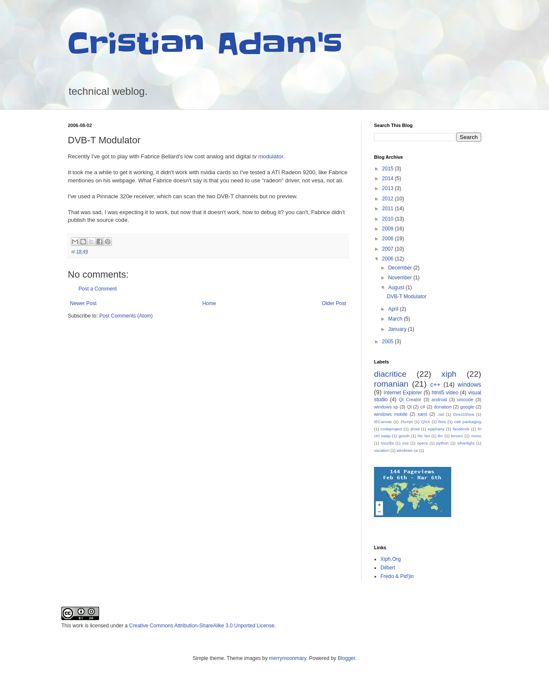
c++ (435, 384)
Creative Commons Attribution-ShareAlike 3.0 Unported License (201, 626)
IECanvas (383, 421)
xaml (422, 414)
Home (209, 303)
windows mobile (390, 414)
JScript (406, 421)
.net (440, 414)
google (467, 406)
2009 (388, 229)
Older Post (334, 303)
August (397, 288)
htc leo (423, 435)
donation (442, 406)
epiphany (436, 429)
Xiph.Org (390, 559)
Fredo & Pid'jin (397, 576)
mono (476, 435)
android (439, 399)
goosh (404, 435)
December (400, 268)
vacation (381, 450)
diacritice (390, 373)
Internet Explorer (402, 393)
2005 (388, 342)
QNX (425, 421)
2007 (388, 249)
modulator (270, 156)
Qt (409, 406)
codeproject (391, 429)
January (398, 329)
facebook (461, 429)
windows (469, 384)
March (396, 319)
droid (414, 429)
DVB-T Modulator (406, 297)
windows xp (386, 406)
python (442, 443)
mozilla (387, 443)
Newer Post (83, 303)
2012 (388, 199)
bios (442, 421)
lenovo (457, 435)
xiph (448, 373)
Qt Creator (410, 399)
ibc (440, 435)
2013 (388, 188)
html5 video (444, 393)
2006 (388, 259)
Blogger (346, 658)
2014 (388, 179)
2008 (388, 239)
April (394, 309)
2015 (388, 169)
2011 (388, 209)
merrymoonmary (287, 658)
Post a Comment (97, 289)
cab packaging (467, 421)
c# (422, 406)
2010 (388, 219)
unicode (465, 399)
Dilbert (387, 568)
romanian (391, 383)
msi (405, 443)
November (400, 278)
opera (422, 443)
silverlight (465, 443)
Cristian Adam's (205, 44)
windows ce (407, 450)
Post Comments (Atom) (126, 316)
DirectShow (463, 414)
